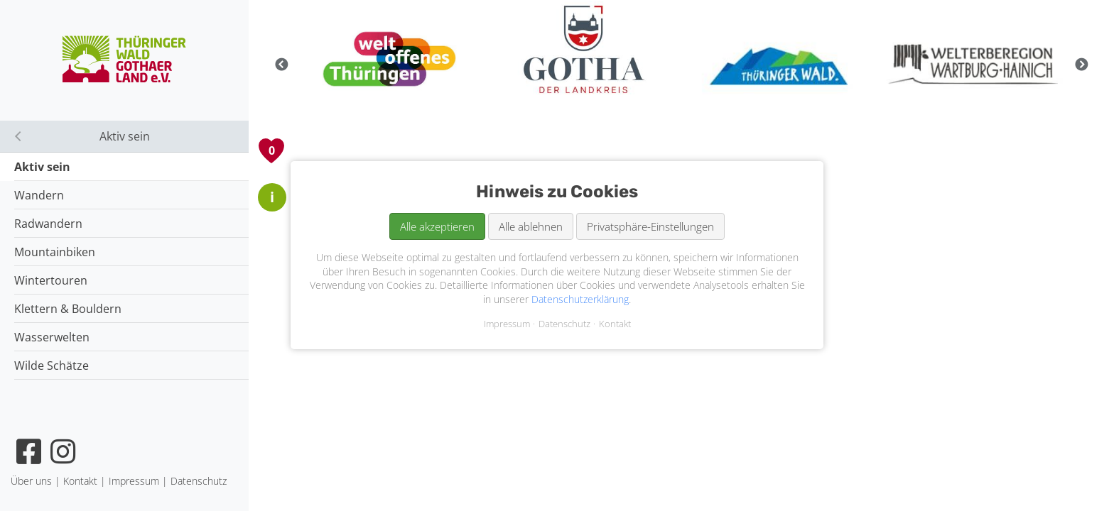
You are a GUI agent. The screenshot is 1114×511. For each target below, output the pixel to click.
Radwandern (48, 223)
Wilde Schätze (51, 365)
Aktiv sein (42, 167)
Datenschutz (564, 324)
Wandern (39, 195)
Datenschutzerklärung (580, 299)
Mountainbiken (54, 252)
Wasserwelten (52, 337)
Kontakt (615, 324)
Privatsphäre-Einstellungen (650, 226)
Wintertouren (50, 280)
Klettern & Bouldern (67, 309)
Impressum (507, 324)
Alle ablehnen (531, 226)
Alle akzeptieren (437, 226)
